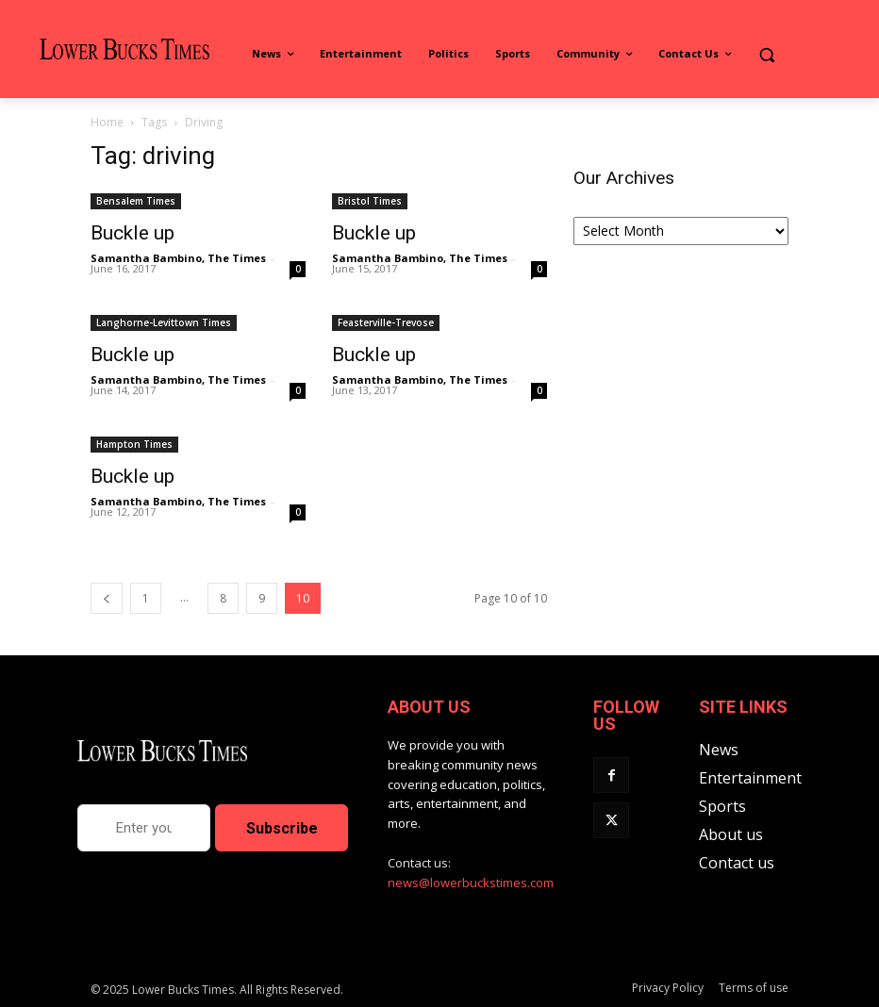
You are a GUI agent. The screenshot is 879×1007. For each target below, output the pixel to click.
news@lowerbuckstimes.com (471, 882)
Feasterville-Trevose (386, 322)
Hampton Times (134, 444)
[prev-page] (107, 598)
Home (107, 122)
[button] (766, 54)
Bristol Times (370, 200)
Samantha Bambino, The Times (178, 258)
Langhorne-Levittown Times (163, 322)
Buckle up (132, 233)
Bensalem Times (135, 200)
